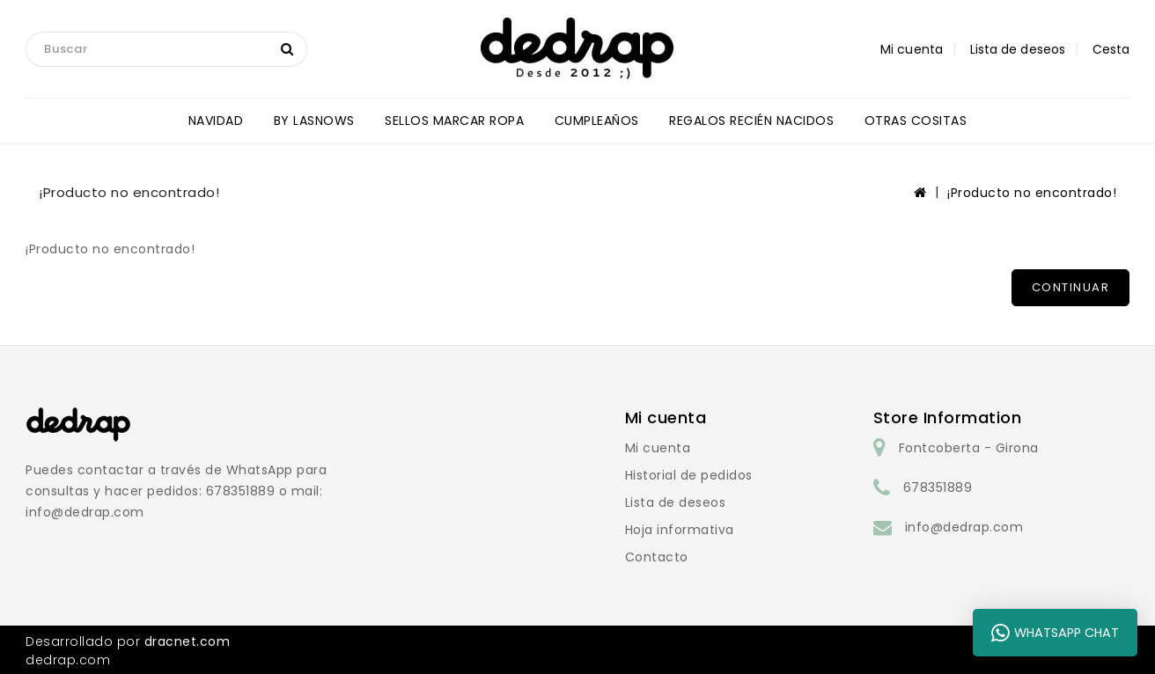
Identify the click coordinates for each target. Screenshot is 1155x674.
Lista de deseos (675, 502)
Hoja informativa (679, 529)
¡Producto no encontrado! (1031, 192)
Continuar (1071, 287)
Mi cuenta (658, 448)
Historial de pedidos (689, 475)
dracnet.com (187, 641)
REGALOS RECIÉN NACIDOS (751, 120)
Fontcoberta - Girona (969, 448)
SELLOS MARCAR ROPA (454, 120)
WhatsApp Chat (1055, 632)
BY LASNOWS (314, 120)
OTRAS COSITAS (915, 120)
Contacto (656, 557)
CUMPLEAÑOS (597, 120)
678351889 (938, 487)
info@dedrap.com (964, 527)
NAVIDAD (216, 120)
